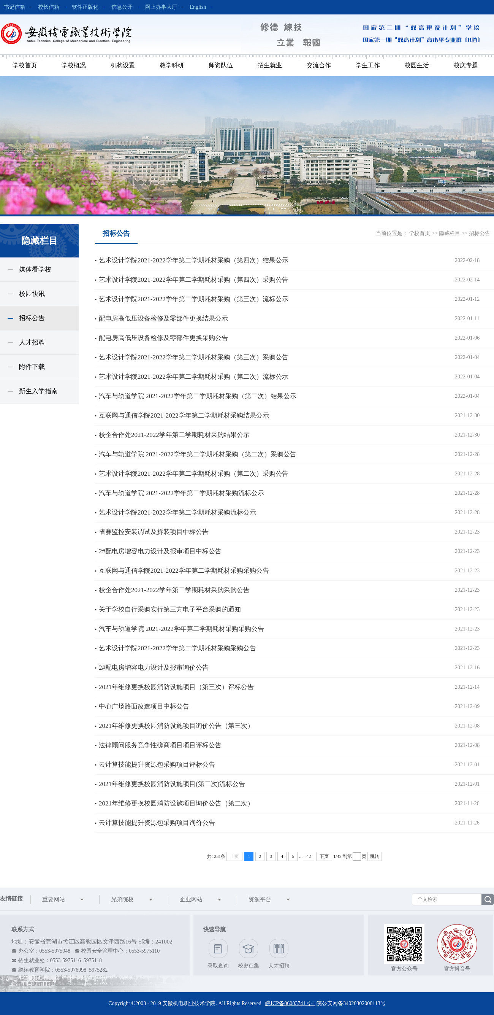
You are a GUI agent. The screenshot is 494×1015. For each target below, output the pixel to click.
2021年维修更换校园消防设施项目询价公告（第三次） (176, 725)
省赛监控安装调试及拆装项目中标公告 (154, 531)
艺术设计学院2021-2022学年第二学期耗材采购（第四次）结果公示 (193, 260)
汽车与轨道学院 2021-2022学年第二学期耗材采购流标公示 (181, 493)
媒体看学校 (35, 269)
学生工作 (368, 65)
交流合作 (319, 65)
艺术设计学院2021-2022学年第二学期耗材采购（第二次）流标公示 (193, 376)
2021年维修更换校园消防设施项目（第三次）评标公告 (176, 687)
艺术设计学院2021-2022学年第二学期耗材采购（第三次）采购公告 (193, 357)
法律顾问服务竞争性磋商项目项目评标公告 (160, 745)
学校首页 (25, 65)
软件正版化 (85, 7)
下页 (324, 856)
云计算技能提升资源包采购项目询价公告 (157, 822)
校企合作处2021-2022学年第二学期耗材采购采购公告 (174, 590)
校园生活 (417, 65)
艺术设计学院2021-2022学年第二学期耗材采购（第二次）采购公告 (193, 473)
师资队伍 (221, 65)
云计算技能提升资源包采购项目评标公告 (157, 764)
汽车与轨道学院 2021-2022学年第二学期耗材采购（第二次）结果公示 (197, 396)
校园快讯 (32, 293)
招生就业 (270, 65)
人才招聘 (32, 342)
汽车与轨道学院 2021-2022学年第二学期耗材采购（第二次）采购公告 (197, 454)
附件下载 (32, 366)
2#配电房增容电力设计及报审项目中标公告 (160, 551)
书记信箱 (14, 7)
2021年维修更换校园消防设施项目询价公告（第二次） (176, 803)
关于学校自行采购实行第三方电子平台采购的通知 (170, 609)
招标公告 (32, 318)
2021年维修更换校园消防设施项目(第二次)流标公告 (172, 784)
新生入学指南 (38, 391)
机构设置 (123, 65)
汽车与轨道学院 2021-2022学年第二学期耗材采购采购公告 (181, 628)
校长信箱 (48, 7)
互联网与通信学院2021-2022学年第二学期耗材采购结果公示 (184, 415)
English (198, 7)
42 (308, 856)
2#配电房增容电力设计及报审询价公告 (154, 667)
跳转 (374, 856)
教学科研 (172, 65)
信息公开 (122, 7)
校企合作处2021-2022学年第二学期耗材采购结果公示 (174, 434)
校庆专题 (466, 65)
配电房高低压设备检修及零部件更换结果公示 (163, 318)
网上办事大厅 (161, 7)
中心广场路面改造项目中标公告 (144, 706)
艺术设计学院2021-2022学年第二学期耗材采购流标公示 (177, 512)
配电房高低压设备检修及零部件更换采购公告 (163, 338)
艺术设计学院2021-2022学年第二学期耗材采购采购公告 (177, 648)
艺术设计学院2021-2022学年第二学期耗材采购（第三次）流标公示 (193, 299)
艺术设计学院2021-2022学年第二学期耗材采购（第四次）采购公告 (193, 279)
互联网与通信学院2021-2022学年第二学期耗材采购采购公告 (184, 570)
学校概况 (74, 65)
